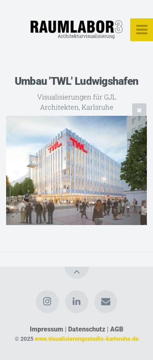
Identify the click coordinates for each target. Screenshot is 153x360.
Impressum (46, 329)
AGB (116, 329)
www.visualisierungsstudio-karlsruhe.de (87, 339)
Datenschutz (86, 329)
